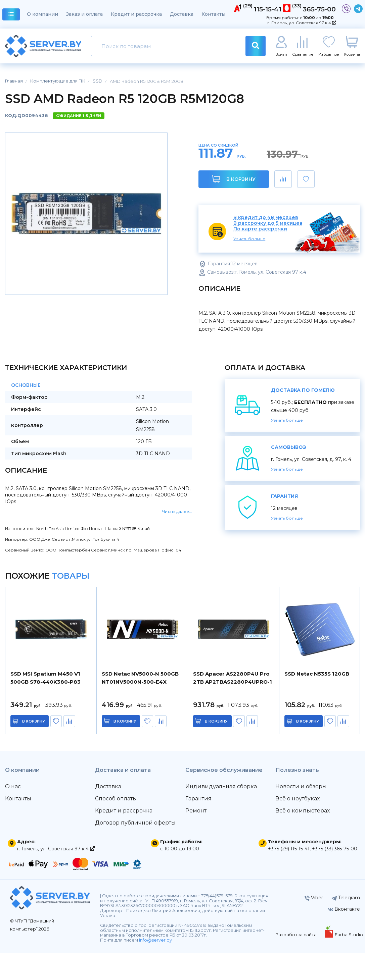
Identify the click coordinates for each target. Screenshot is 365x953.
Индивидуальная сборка (221, 786)
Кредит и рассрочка (136, 14)
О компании (42, 14)
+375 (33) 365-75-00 (334, 849)
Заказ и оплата (84, 14)
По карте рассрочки (260, 229)
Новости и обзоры (301, 786)
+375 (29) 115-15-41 (289, 849)
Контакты (213, 14)
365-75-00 (319, 9)
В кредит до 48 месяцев (265, 217)
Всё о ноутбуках (297, 798)
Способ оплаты (116, 798)
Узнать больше (249, 238)
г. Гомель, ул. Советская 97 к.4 (301, 22)
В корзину (234, 179)
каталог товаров (11, 15)
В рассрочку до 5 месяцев (268, 223)
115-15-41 (267, 9)
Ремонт (196, 810)
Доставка (181, 14)
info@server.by (155, 940)
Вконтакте (344, 909)
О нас (13, 786)
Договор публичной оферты (135, 822)
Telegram (345, 898)
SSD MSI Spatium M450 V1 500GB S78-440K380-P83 (45, 678)
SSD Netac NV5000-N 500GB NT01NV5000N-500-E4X (140, 678)
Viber (314, 898)
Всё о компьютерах (302, 810)
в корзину (33, 721)
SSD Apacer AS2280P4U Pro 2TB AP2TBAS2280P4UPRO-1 (232, 678)
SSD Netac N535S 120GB (316, 674)
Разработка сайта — (299, 934)
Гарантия (198, 798)
